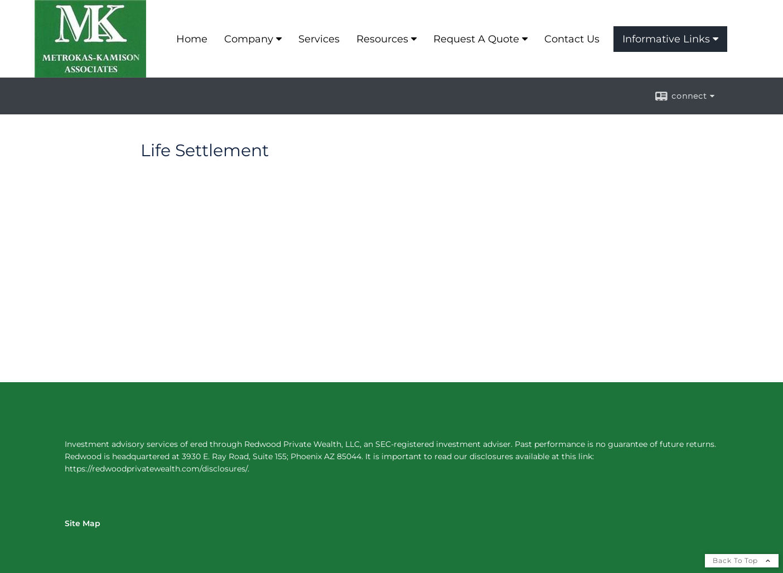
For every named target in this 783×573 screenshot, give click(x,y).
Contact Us (572, 39)
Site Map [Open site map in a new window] (82, 523)
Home (191, 39)
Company (248, 39)
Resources (382, 39)
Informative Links (666, 39)
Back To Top (742, 560)
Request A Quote (476, 39)
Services (319, 39)
